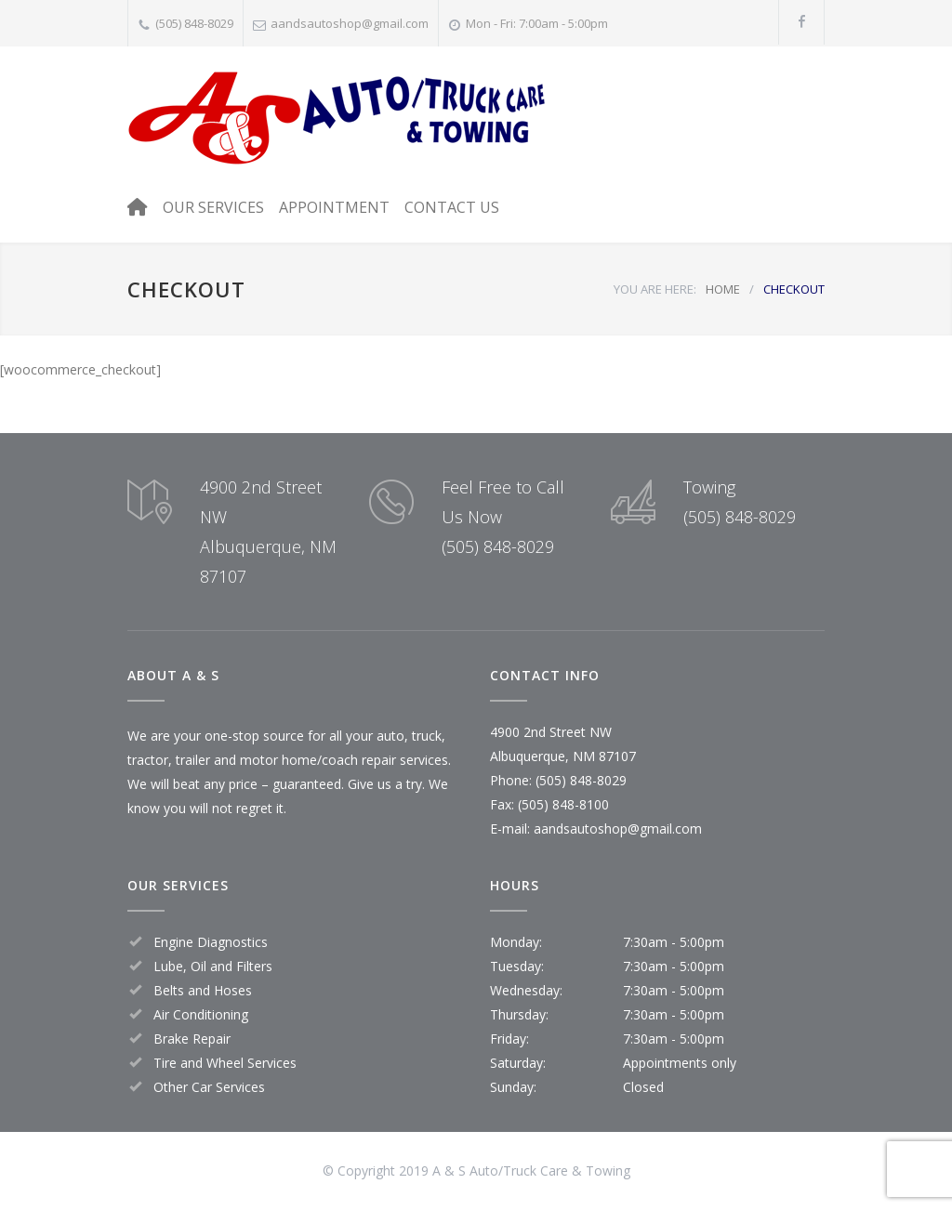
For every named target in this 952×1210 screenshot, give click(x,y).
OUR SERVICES (213, 207)
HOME (723, 289)
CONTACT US (451, 207)
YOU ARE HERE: (655, 289)
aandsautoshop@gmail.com (350, 23)
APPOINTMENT (334, 207)
